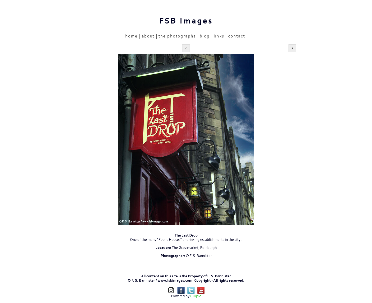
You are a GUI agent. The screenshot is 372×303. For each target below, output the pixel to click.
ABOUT (148, 36)
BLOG (205, 36)
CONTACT (236, 36)
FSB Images (186, 21)
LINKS (219, 36)
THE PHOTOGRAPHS (177, 36)
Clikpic (195, 296)
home (131, 36)
